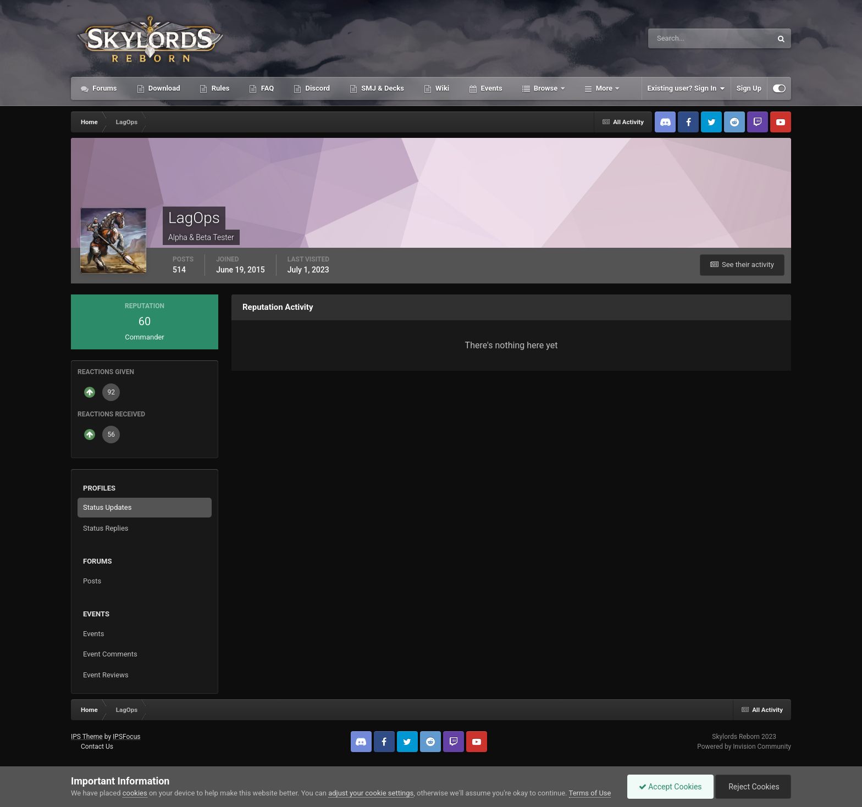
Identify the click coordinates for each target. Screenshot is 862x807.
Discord (316, 88)
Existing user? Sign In (686, 88)
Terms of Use (590, 793)
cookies (135, 793)
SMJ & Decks (382, 88)
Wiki (441, 88)
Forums (104, 88)
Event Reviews (106, 675)
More (604, 88)
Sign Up (749, 88)
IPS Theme (87, 737)
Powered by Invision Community (744, 746)
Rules (219, 88)
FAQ (266, 88)
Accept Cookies (670, 786)
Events (490, 88)
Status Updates (107, 507)
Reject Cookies (753, 786)
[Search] (676, 38)
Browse (546, 88)
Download (163, 88)
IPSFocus (126, 737)
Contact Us (97, 746)
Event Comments (110, 654)
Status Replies (106, 528)
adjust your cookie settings (370, 793)
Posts (92, 581)
